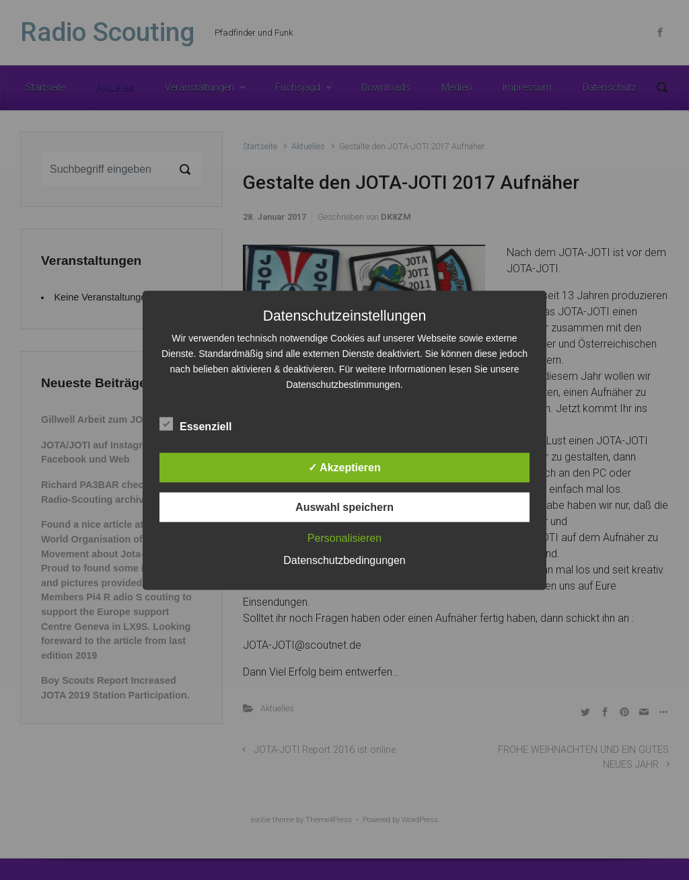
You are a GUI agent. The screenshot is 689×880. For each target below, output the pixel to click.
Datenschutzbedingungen (344, 559)
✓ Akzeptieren (344, 467)
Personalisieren (344, 537)
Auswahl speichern (344, 506)
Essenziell (195, 423)
